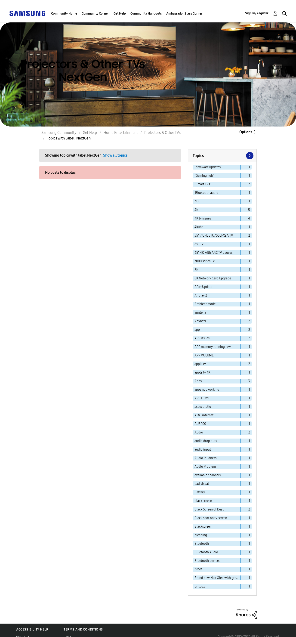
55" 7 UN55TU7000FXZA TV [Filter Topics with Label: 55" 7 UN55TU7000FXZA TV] (213, 236)
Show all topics (115, 155)
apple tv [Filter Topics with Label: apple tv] (200, 364)
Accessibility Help (32, 629)
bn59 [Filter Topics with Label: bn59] (198, 569)
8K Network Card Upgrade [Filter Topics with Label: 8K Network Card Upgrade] (212, 278)
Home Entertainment (121, 132)
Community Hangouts (146, 13)
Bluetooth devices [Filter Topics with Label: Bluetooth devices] (207, 561)
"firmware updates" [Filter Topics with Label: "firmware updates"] (208, 167)
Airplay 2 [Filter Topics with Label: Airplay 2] (200, 295)
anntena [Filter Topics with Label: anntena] (200, 313)
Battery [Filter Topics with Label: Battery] (199, 492)
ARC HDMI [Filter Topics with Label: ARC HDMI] (201, 398)
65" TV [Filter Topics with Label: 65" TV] (199, 244)
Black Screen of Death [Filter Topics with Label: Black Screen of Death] (209, 509)
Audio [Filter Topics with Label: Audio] (198, 432)
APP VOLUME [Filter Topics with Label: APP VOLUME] (204, 355)
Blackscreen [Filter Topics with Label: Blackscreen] (203, 527)
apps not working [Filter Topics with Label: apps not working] (206, 390)
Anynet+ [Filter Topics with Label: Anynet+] (200, 321)
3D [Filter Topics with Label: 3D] (196, 201)
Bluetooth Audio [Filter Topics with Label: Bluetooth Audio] (206, 552)
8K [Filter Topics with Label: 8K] (196, 270)
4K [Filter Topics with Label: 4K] (196, 210)
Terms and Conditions (83, 629)
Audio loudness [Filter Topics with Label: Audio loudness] (205, 458)
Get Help (120, 13)
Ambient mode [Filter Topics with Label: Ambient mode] (205, 304)
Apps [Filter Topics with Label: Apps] (198, 381)
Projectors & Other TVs (162, 132)
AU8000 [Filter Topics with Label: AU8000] (200, 424)
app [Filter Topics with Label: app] (197, 330)
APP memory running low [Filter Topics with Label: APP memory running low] (212, 347)
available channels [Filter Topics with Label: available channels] (207, 475)
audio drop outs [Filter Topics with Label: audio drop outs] (205, 441)
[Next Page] (249, 155)
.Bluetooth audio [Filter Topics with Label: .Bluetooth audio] (206, 193)
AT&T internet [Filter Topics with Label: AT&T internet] (203, 415)
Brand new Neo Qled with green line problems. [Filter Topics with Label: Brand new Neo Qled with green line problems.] (217, 578)
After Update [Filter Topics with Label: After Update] (203, 287)
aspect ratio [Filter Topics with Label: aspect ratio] (202, 407)
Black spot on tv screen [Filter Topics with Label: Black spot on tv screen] (210, 518)
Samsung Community (58, 132)
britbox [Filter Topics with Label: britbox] (199, 586)
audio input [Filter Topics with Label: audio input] (202, 449)
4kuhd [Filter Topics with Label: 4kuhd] (199, 227)
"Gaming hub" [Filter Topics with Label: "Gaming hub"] (204, 176)
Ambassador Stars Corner (184, 13)
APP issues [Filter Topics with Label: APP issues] (202, 338)
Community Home (64, 13)
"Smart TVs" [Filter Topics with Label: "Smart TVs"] (202, 184)
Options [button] (245, 132)
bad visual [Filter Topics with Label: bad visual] (201, 484)
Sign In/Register (256, 13)
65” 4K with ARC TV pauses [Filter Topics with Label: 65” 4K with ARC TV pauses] (213, 253)
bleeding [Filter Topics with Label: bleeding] (200, 535)
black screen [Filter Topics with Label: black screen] (203, 501)
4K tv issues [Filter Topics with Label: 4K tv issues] (202, 218)
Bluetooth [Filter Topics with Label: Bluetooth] (201, 544)
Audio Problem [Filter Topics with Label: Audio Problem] (205, 467)
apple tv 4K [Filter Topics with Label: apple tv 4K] (202, 372)
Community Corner (95, 13)
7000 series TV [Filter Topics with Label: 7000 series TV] (204, 261)
